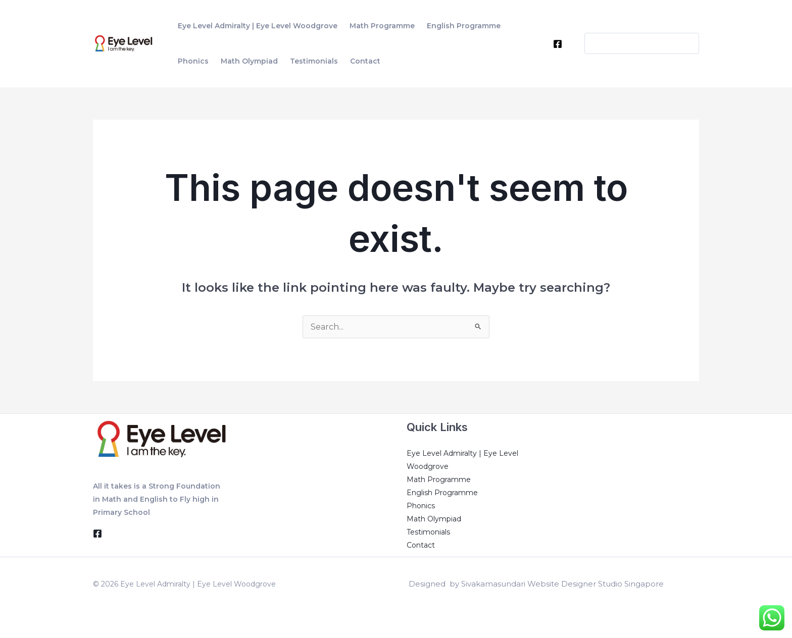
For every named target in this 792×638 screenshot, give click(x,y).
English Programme (442, 492)
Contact (421, 545)
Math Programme (439, 479)
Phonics (421, 505)
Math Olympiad (434, 518)
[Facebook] (557, 43)
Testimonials (428, 532)
